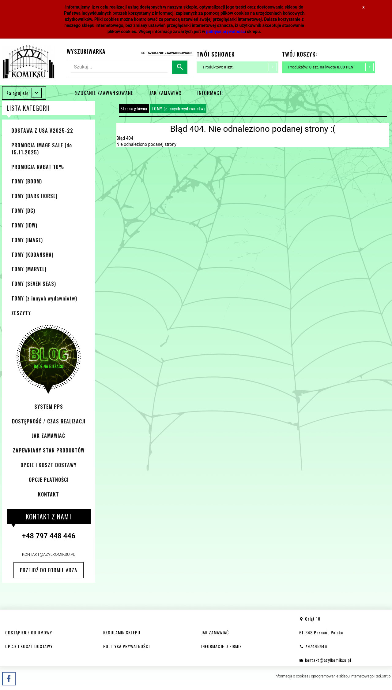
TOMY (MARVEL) (29, 269)
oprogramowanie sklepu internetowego (342, 676)
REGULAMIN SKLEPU (121, 632)
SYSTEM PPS (48, 406)
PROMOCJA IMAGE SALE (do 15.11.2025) (41, 149)
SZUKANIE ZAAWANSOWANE (104, 93)
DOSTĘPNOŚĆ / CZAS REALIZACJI (48, 421)
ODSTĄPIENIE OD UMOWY (28, 632)
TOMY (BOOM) (26, 181)
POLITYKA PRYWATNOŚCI (126, 646)
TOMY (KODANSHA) (32, 254)
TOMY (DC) (23, 210)
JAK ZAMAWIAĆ (165, 93)
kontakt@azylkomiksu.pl (48, 554)
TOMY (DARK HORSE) (34, 196)
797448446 (313, 646)
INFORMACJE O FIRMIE (221, 646)
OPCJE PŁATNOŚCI (49, 479)
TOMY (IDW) (24, 225)
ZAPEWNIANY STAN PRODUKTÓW (49, 450)
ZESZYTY (21, 313)
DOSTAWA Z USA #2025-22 (42, 130)
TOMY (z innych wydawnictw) (44, 298)
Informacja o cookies (291, 676)
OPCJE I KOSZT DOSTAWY (49, 465)
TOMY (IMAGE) (27, 240)
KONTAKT (48, 494)
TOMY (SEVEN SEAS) (33, 283)
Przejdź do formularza (48, 570)
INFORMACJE (210, 93)
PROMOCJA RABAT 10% (37, 167)
